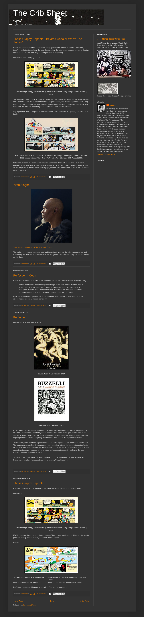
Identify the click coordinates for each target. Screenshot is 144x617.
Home (52, 601)
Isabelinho (113, 105)
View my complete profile (106, 154)
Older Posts (84, 601)
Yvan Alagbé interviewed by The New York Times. (32, 247)
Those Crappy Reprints (28, 483)
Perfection (20, 317)
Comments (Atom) (29, 605)
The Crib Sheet (40, 12)
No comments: (41, 177)
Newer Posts (18, 601)
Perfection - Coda (24, 275)
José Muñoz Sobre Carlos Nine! (111, 39)
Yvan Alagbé (21, 185)
